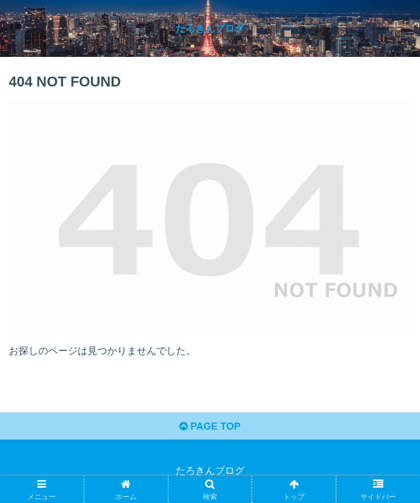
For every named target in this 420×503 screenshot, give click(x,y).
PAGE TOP (209, 426)
